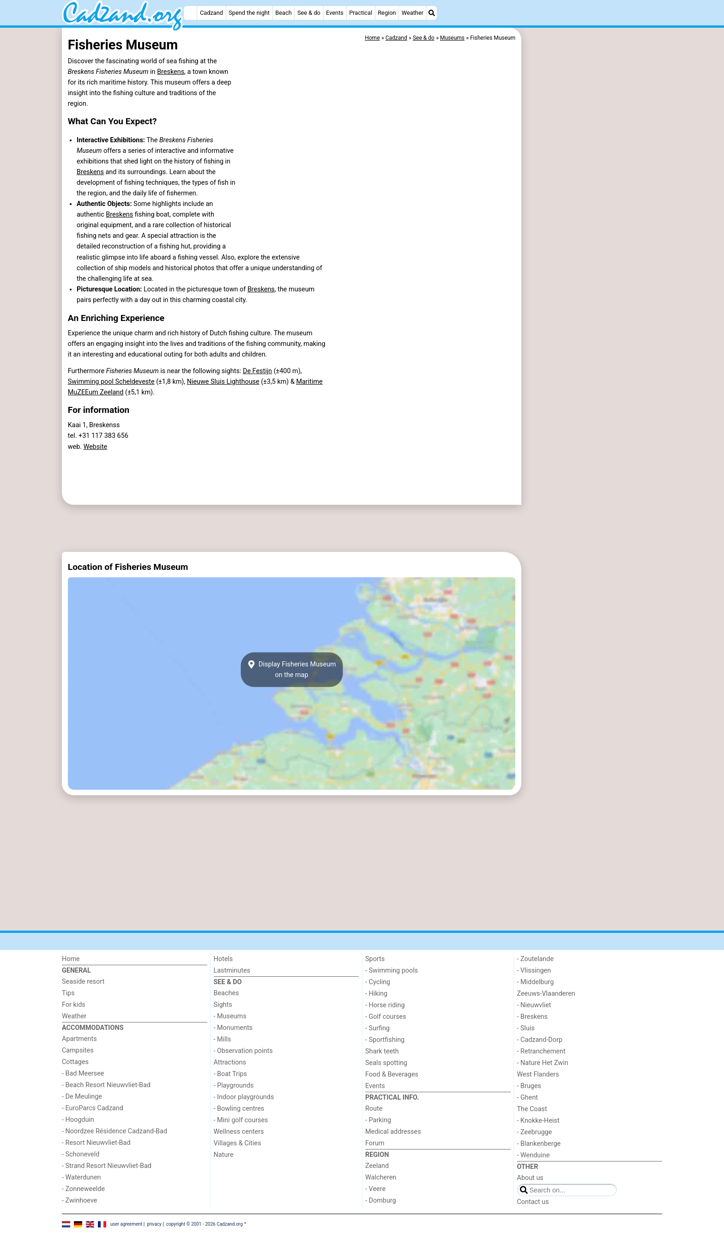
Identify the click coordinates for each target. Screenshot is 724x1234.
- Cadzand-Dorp (539, 1040)
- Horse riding (385, 1005)
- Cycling (377, 982)
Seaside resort (83, 982)
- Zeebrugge (534, 1132)
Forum (374, 1143)
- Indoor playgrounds (244, 1097)
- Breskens (532, 1017)
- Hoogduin (78, 1120)
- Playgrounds (234, 1085)
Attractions (230, 1062)
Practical (360, 12)
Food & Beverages (391, 1074)
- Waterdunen (81, 1177)
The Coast (532, 1109)
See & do (308, 12)
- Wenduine (533, 1155)
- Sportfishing (384, 1040)
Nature (224, 1155)
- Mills (222, 1039)
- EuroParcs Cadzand (92, 1108)
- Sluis (526, 1028)
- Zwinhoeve (79, 1200)
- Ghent (527, 1097)
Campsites (78, 1050)
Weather (412, 12)
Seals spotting (386, 1063)
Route (373, 1109)
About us (530, 1178)
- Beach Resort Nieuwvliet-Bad (106, 1085)
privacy (154, 1223)
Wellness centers (239, 1132)
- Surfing (377, 1028)
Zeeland (377, 1166)
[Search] (432, 13)
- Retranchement (541, 1051)
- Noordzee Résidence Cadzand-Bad (114, 1131)
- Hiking (376, 994)
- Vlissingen (534, 970)
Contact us (533, 1202)
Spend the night (249, 12)
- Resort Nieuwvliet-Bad (96, 1143)
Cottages (75, 1062)
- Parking (378, 1120)
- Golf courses (385, 1017)
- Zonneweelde (83, 1189)
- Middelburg (535, 982)
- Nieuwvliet (534, 1005)
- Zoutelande (535, 959)
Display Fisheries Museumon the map (291, 669)
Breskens (170, 72)
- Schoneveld (80, 1154)
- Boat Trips (230, 1074)
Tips (68, 993)
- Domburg (380, 1200)
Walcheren (380, 1177)
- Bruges (529, 1086)
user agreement (126, 1223)
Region (387, 12)
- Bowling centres (239, 1109)
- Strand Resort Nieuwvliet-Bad (106, 1166)
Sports (375, 959)
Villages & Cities (237, 1143)
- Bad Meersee (83, 1073)
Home (71, 959)
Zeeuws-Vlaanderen (546, 994)
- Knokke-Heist (538, 1121)
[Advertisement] (593, 240)
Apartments (79, 1039)
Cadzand (211, 12)
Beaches (226, 993)
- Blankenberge (539, 1144)
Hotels (223, 959)
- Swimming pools (391, 970)
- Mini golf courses (241, 1120)
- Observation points (243, 1051)
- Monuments (233, 1028)
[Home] (190, 13)
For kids (73, 1005)
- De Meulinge (82, 1097)
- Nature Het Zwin (542, 1063)
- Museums (230, 1016)
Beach (283, 12)
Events (335, 12)
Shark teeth (382, 1051)
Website (96, 447)
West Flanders (538, 1074)
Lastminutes (232, 970)
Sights (223, 1005)
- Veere (375, 1189)
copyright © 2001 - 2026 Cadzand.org (204, 1223)
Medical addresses (393, 1132)
